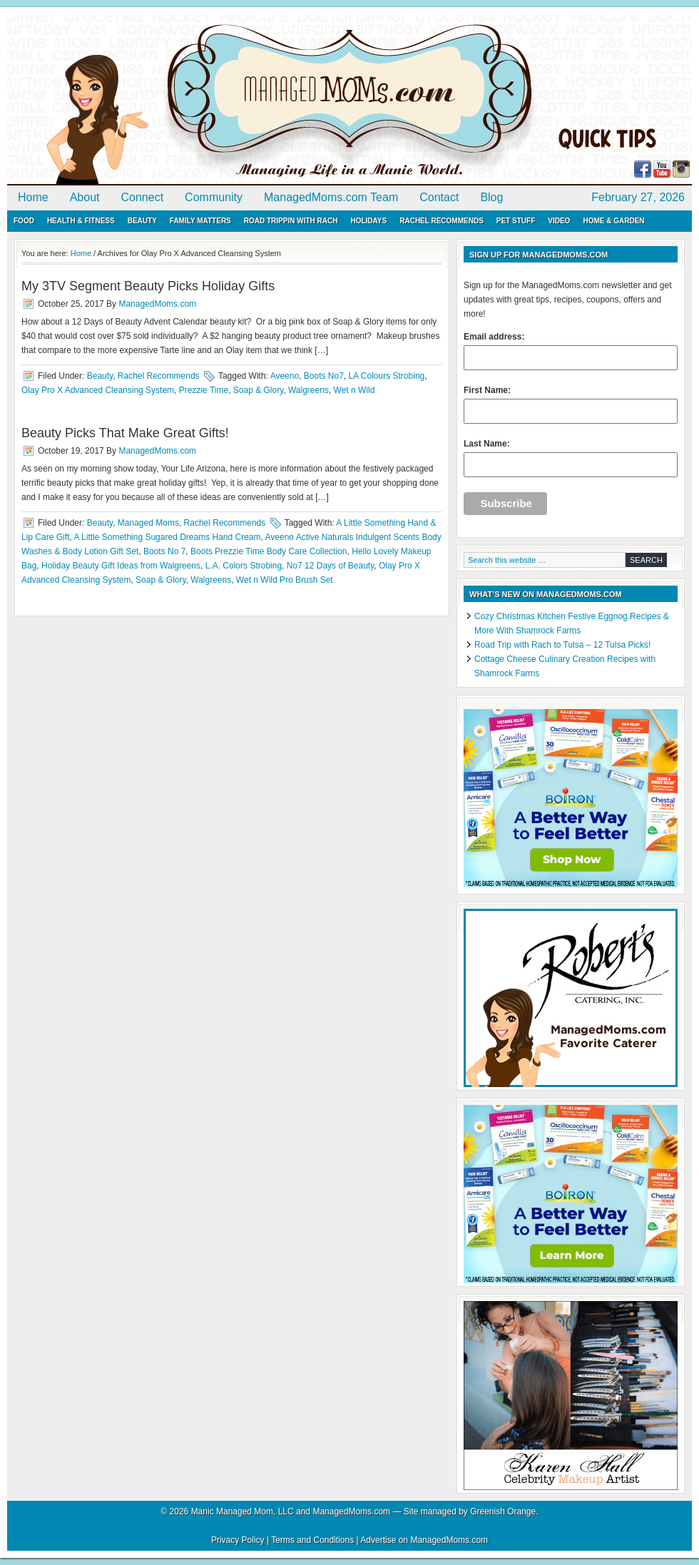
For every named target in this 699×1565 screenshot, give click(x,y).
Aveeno (284, 376)
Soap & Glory (258, 390)
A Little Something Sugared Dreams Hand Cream (166, 537)
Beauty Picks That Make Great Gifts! (125, 433)
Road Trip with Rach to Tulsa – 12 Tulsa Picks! (562, 645)
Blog (491, 197)
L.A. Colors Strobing (243, 566)
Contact (439, 197)
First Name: (571, 404)
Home (33, 197)
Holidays (368, 221)
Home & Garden (613, 221)
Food (24, 221)
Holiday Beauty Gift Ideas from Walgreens (120, 566)
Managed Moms (148, 523)
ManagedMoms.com (171, 99)
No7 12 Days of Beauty (330, 566)
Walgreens (308, 390)
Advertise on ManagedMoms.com (424, 1540)
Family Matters (200, 221)
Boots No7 (324, 376)
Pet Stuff (515, 221)
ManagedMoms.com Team (331, 197)
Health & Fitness (81, 221)
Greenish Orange (503, 1511)
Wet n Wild (354, 390)
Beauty (142, 221)
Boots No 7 (164, 551)
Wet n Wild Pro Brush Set (284, 580)
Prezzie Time (203, 390)
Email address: (571, 351)
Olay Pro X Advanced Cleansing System (97, 390)
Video (559, 221)
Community (214, 197)
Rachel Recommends (441, 221)
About (85, 197)
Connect (142, 197)
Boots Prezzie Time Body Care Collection (268, 551)
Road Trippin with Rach (291, 221)
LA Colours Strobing (387, 376)
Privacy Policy (238, 1540)
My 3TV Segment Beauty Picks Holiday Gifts (148, 286)
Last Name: (571, 458)
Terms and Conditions (312, 1540)
